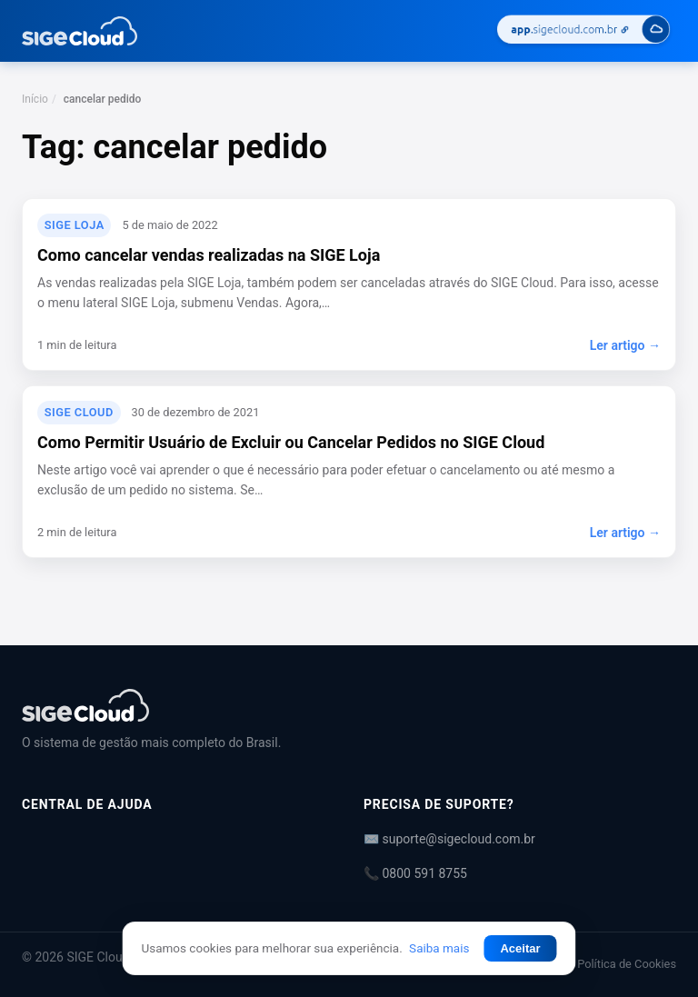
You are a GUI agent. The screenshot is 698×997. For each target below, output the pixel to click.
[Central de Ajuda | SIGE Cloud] (349, 705)
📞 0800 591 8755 (415, 873)
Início (35, 99)
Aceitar (520, 948)
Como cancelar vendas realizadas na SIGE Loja (208, 254)
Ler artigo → (625, 345)
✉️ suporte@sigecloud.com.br (449, 839)
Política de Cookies (626, 964)
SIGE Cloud (79, 412)
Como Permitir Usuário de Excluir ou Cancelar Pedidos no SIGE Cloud (290, 442)
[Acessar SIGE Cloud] (583, 31)
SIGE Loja (75, 225)
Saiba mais (439, 948)
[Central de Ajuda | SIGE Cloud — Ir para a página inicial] (79, 30)
